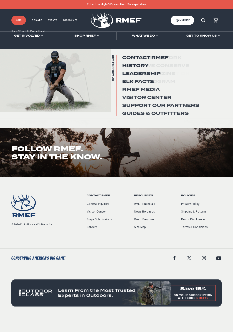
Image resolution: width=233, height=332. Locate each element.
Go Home (212, 90)
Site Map (140, 241)
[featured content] (116, 307)
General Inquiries (98, 218)
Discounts (70, 20)
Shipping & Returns (194, 226)
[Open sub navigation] (29, 36)
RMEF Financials (144, 218)
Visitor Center (96, 226)
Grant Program (144, 234)
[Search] (203, 20)
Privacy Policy (190, 218)
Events (52, 20)
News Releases (144, 226)
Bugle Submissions (99, 234)
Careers (92, 241)
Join (19, 20)
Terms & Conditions (194, 241)
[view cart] (215, 20)
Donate (37, 20)
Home (14, 45)
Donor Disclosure (193, 234)
